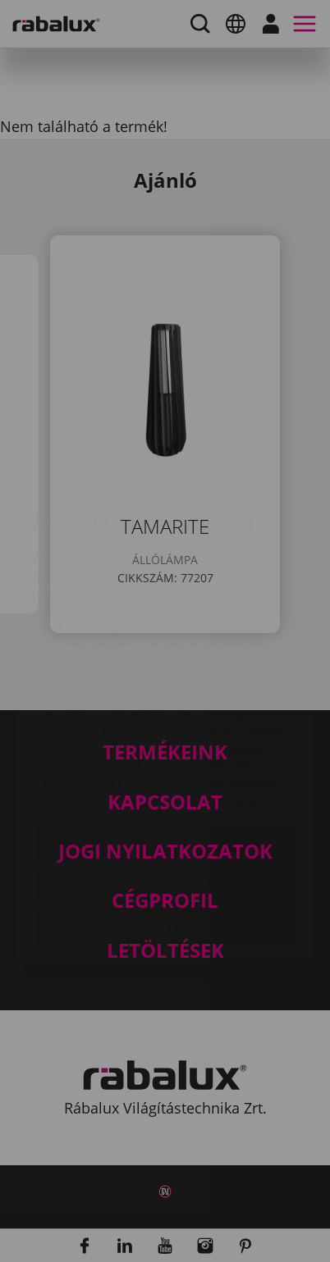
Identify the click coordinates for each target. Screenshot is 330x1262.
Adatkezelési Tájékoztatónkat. (175, 702)
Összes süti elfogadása (165, 830)
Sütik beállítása (165, 746)
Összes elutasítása (165, 788)
